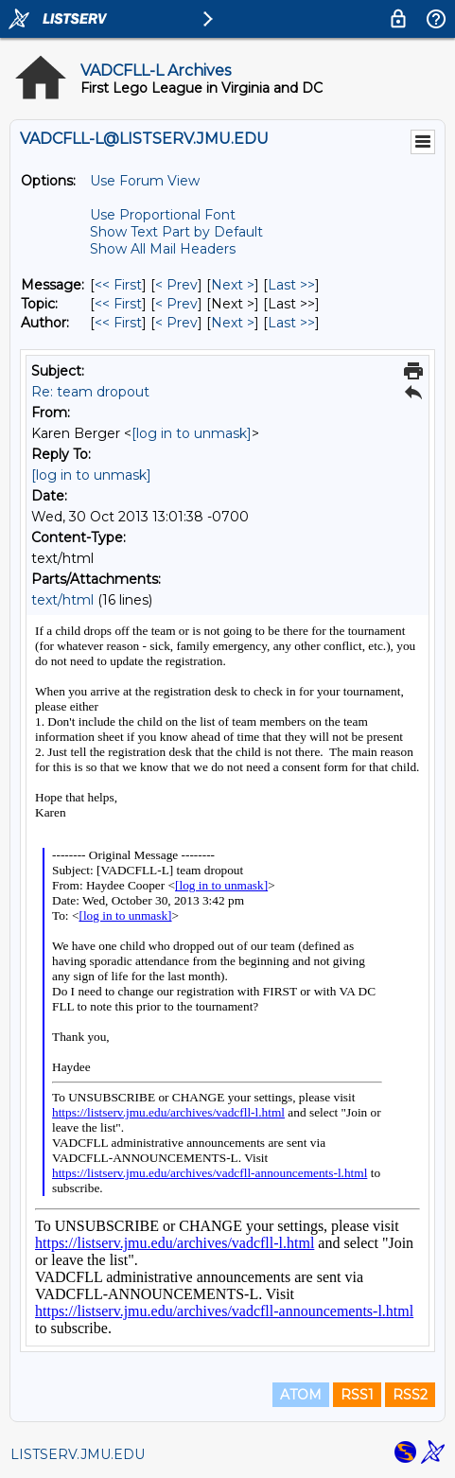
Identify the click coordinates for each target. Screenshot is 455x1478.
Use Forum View (145, 180)
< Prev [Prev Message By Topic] (176, 303)
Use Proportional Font (163, 214)
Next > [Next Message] (232, 284)
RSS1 (357, 1394)
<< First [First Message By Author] (118, 322)
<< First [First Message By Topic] (118, 303)
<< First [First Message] (118, 284)
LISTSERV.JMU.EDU (77, 1454)
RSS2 (410, 1394)
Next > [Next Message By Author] (232, 322)
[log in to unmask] (191, 433)
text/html (62, 599)
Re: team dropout (90, 391)
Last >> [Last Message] (291, 284)
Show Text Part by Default (176, 231)
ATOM (301, 1394)
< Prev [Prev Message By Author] (176, 322)
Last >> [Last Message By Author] (291, 322)
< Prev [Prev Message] (176, 284)
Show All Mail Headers (163, 248)
